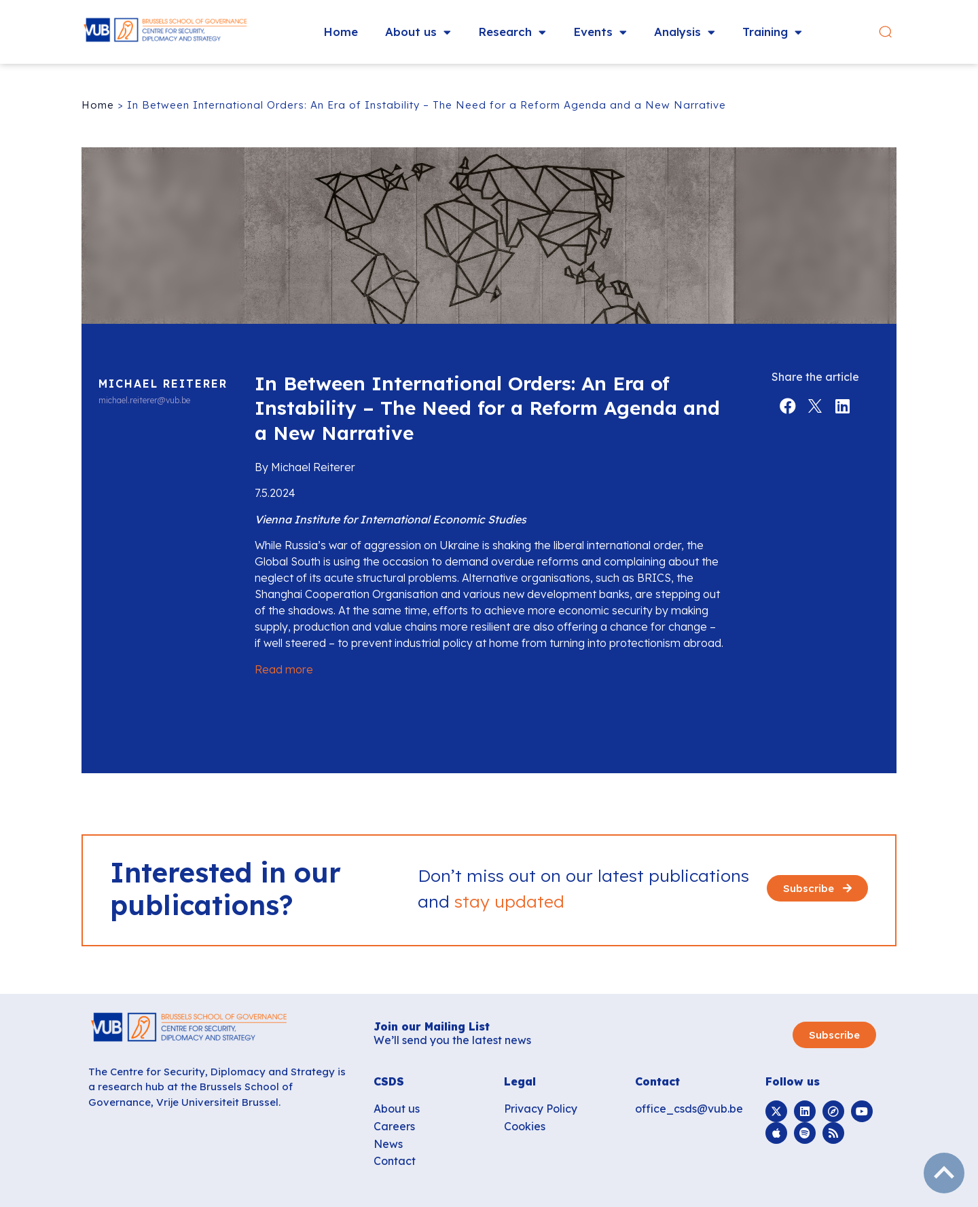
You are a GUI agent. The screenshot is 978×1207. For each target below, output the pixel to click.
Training (772, 32)
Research (512, 32)
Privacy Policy (540, 1108)
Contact (395, 1161)
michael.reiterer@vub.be (144, 400)
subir (944, 1173)
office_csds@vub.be (689, 1108)
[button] (885, 32)
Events (600, 32)
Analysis (684, 32)
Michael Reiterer (163, 383)
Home (340, 31)
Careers (394, 1126)
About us (418, 32)
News (388, 1144)
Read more (284, 669)
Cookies (524, 1126)
